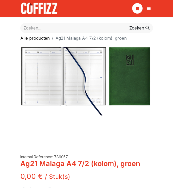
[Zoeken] (139, 28)
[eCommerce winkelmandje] (137, 8)
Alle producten (35, 38)
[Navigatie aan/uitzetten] (149, 8)
